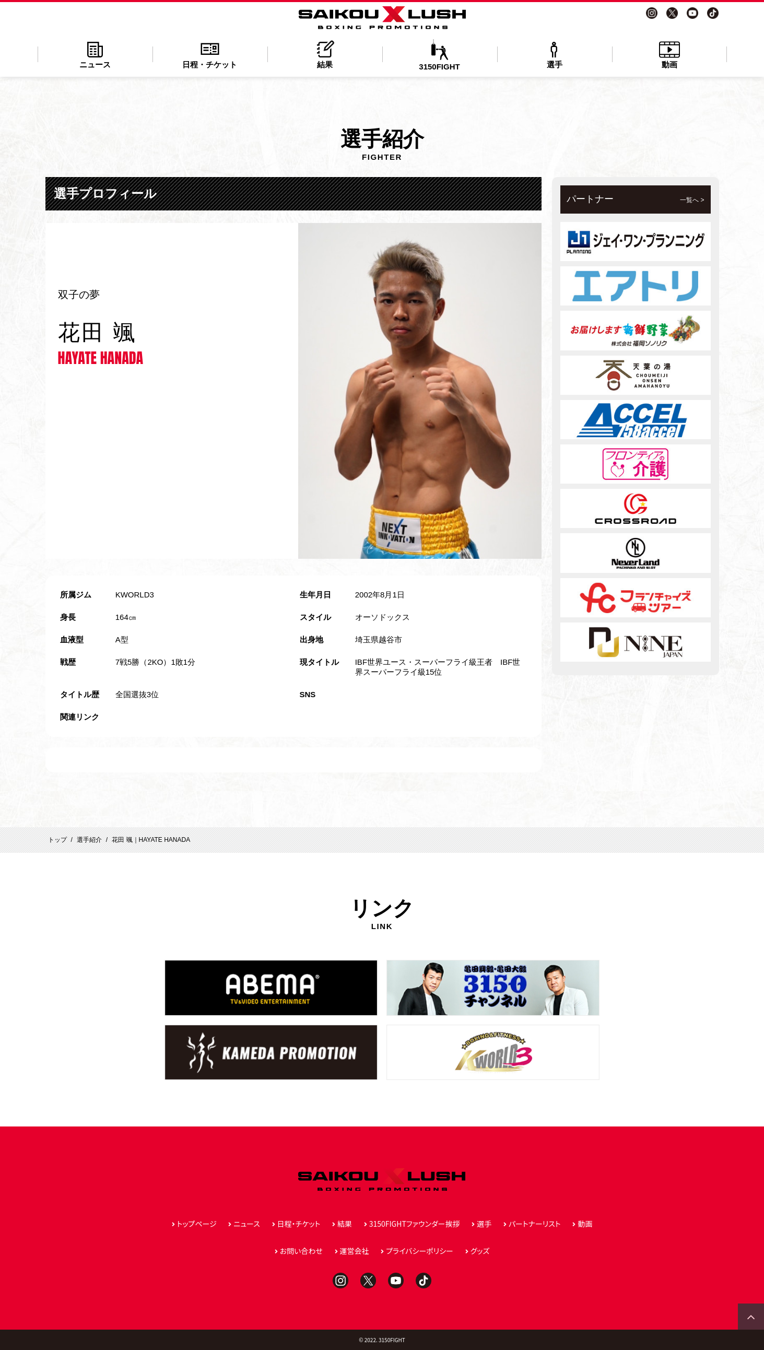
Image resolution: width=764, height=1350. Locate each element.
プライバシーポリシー (419, 1251)
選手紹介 (89, 839)
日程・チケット (209, 54)
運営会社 (354, 1251)
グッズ (480, 1251)
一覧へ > (692, 200)
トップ (57, 839)
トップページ (197, 1223)
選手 (554, 54)
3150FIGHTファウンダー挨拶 (414, 1223)
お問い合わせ (301, 1251)
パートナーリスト (535, 1223)
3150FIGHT (439, 55)
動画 (669, 54)
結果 (324, 54)
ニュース (95, 54)
